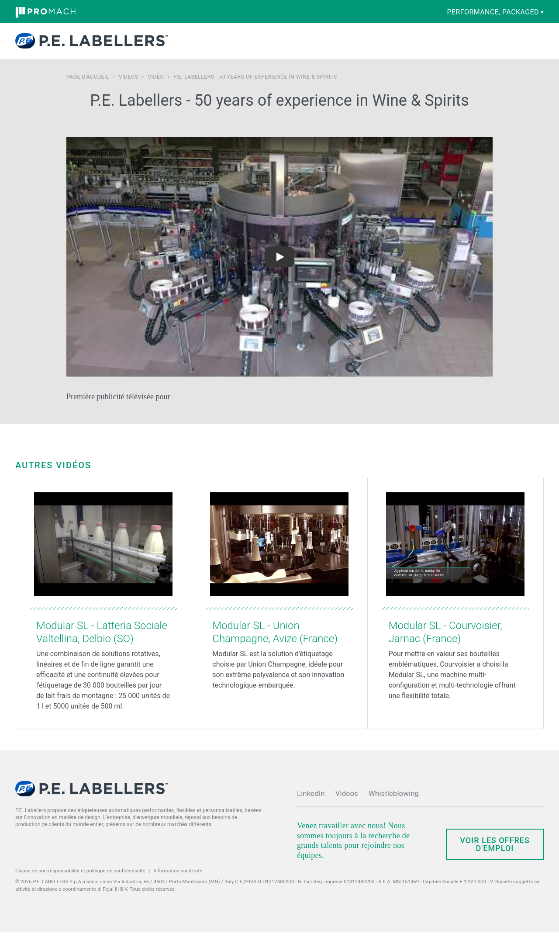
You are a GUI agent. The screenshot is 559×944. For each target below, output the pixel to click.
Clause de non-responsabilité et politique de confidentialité (80, 882)
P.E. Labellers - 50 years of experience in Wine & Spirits (255, 89)
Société (336, 47)
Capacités (230, 47)
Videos (128, 89)
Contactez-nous (452, 46)
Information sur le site (177, 882)
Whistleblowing (394, 805)
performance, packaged (495, 12)
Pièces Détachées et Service (282, 46)
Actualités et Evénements (378, 46)
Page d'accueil (87, 89)
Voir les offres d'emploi (495, 855)
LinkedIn (311, 805)
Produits (191, 47)
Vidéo (156, 89)
